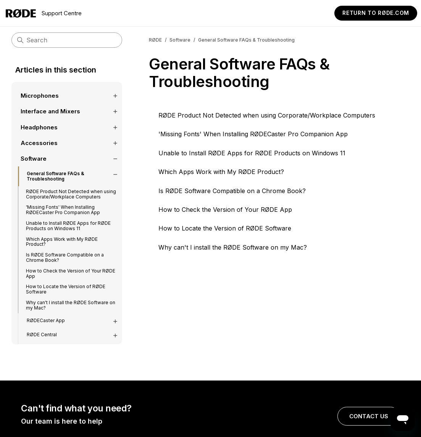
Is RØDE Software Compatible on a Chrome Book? (232, 191)
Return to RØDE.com (375, 13)
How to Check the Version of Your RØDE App (225, 209)
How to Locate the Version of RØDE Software (224, 228)
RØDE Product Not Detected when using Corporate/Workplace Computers (266, 115)
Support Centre (44, 13)
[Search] (66, 40)
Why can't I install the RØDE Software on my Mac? (232, 247)
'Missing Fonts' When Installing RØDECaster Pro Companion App (253, 134)
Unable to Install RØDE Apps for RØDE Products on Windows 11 (251, 153)
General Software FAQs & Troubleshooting (246, 40)
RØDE (155, 40)
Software (179, 40)
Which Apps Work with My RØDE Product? (221, 172)
